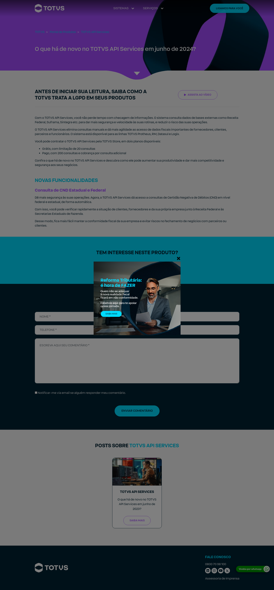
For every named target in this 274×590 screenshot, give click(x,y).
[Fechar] (179, 258)
